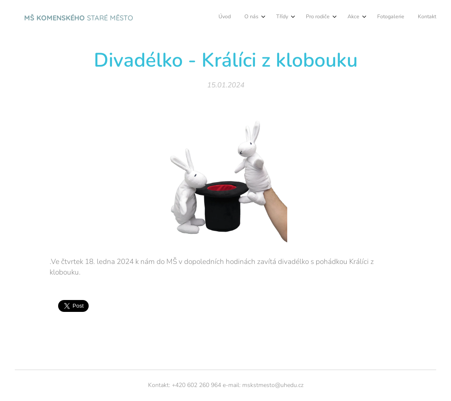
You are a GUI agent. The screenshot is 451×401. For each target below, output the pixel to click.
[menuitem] (340, 17)
